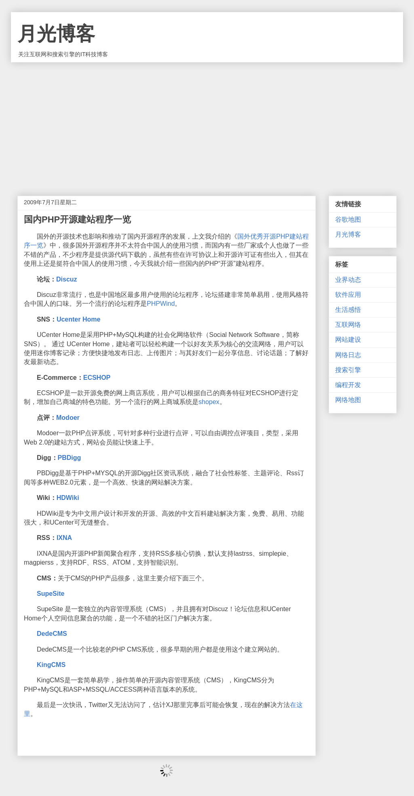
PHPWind (161, 303)
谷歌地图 (348, 219)
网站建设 (348, 339)
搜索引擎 (348, 369)
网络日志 (348, 354)
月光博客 (56, 33)
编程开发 (348, 384)
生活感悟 (348, 309)
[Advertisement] (207, 123)
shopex (209, 401)
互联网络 (348, 324)
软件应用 (348, 294)
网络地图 (348, 399)
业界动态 (348, 279)
